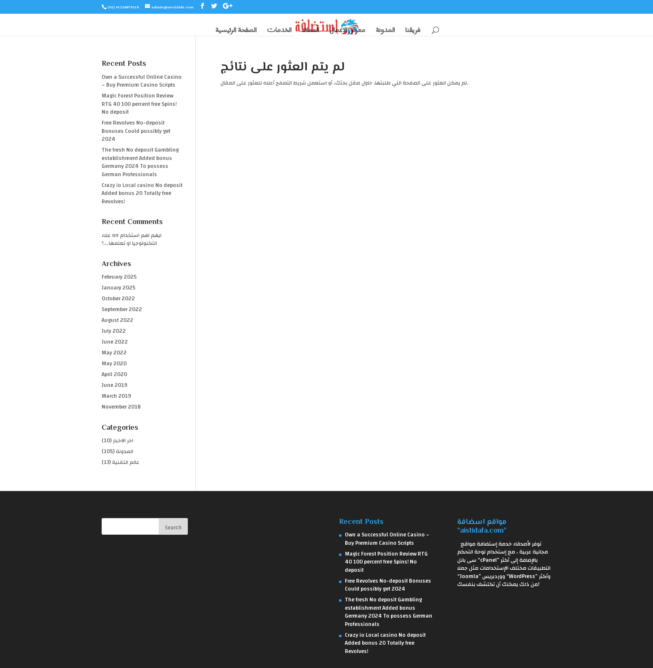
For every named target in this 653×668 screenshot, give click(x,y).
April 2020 (114, 374)
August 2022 (117, 320)
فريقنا (412, 31)
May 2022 (114, 353)
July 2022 (114, 331)
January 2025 (118, 288)
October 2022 (118, 299)
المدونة (385, 31)
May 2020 (114, 364)
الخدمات (279, 31)
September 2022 (122, 309)
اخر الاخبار (123, 441)
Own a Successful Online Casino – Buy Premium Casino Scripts (142, 81)
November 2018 (121, 407)
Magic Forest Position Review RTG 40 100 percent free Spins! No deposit (139, 104)
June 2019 (114, 385)
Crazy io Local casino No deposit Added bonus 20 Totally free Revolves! (142, 193)
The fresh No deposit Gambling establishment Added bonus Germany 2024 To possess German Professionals (140, 162)
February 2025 (119, 277)
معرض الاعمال (347, 31)
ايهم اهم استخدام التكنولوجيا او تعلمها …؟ (132, 239)
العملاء (310, 31)
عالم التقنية (126, 462)
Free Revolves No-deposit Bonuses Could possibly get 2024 (136, 131)
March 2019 (116, 396)
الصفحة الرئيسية (236, 31)
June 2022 (115, 342)
